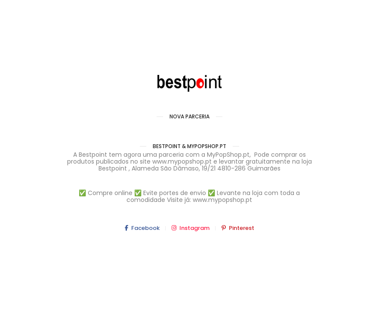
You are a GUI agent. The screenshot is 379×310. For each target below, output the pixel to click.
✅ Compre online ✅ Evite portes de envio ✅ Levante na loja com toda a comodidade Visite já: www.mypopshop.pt (189, 196)
